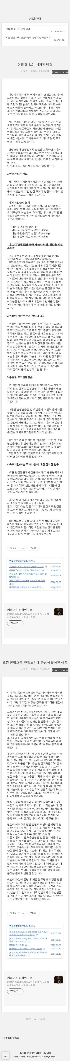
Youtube (44, 1057)
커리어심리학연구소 (19, 609)
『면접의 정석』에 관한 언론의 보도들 (26, 566)
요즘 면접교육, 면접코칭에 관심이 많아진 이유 (28, 37)
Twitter (28, 1057)
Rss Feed (18, 1057)
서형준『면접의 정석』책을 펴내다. (25, 570)
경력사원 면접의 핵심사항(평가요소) (25, 948)
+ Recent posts (10, 1037)
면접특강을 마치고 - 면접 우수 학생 (25, 587)
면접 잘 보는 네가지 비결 (18, 29)
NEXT (42, 1018)
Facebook (36, 1057)
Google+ (52, 1057)
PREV (27, 1018)
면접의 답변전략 (16, 945)
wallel (49, 1053)
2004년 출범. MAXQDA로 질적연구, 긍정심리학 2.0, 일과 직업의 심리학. (28, 615)
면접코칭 (13, 561)
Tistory (32, 1053)
